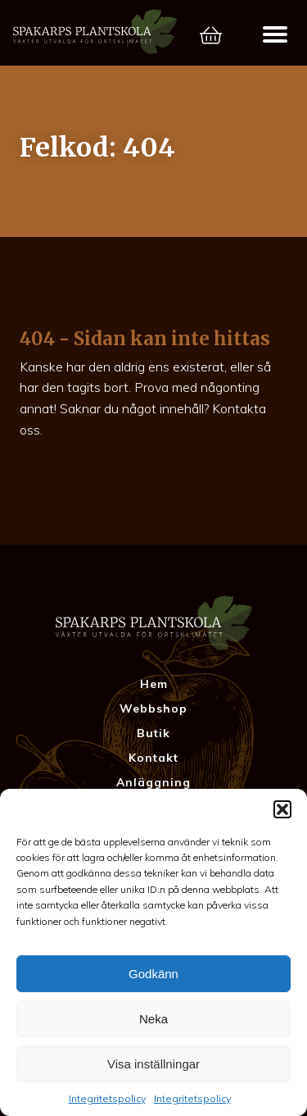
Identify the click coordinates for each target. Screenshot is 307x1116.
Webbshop (153, 708)
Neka (153, 1019)
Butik (153, 733)
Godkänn (153, 974)
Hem (154, 683)
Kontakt (153, 757)
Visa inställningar (153, 1064)
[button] (282, 809)
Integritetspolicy (107, 1098)
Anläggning (153, 782)
